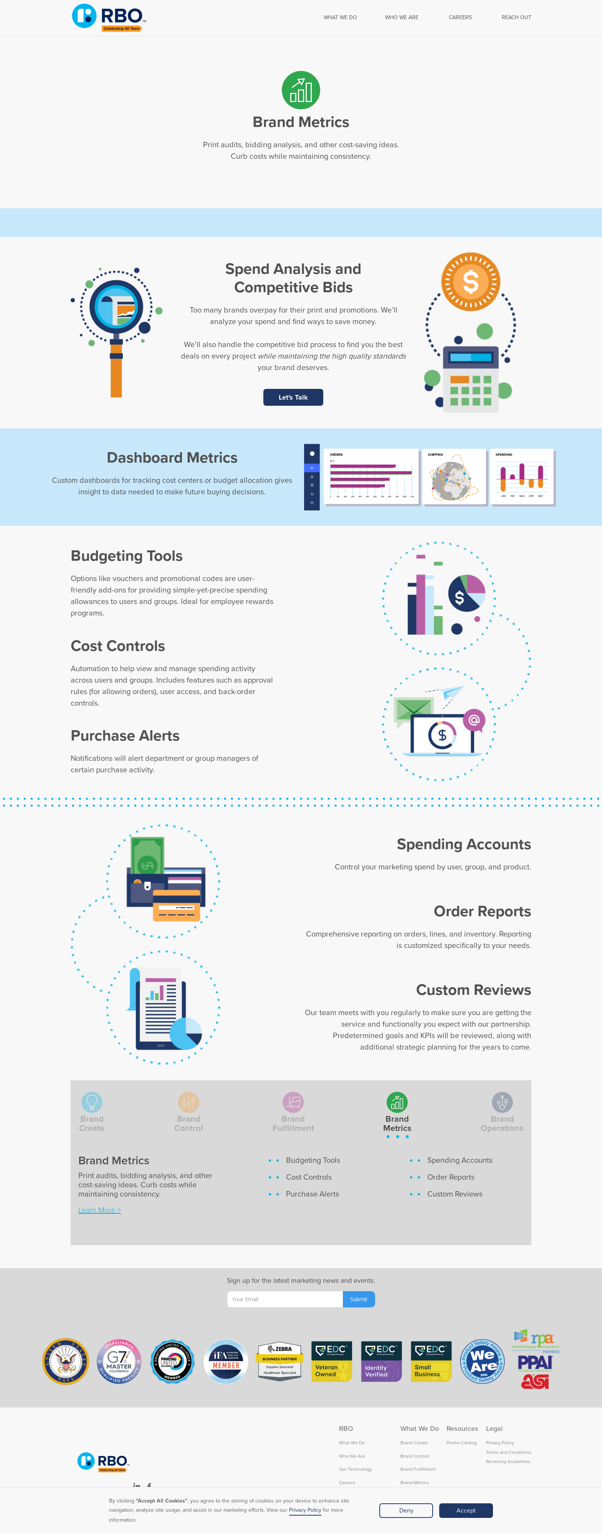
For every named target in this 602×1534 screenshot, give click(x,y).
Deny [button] (406, 1510)
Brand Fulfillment (418, 1469)
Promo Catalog (462, 1443)
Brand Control (414, 1456)
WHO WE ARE (401, 18)
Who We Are (352, 1456)
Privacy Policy (305, 1510)
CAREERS (460, 18)
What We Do (352, 1443)
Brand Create (414, 1443)
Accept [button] (466, 1510)
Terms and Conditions (508, 1452)
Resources (462, 1428)
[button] (340, 18)
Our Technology (355, 1469)
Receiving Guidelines (508, 1462)
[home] (109, 17)
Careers (347, 1483)
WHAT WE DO (340, 18)
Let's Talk (293, 397)
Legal (494, 1428)
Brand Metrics (414, 1483)
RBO (346, 1428)
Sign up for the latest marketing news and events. (301, 1280)
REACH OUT (516, 18)
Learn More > (99, 1210)
